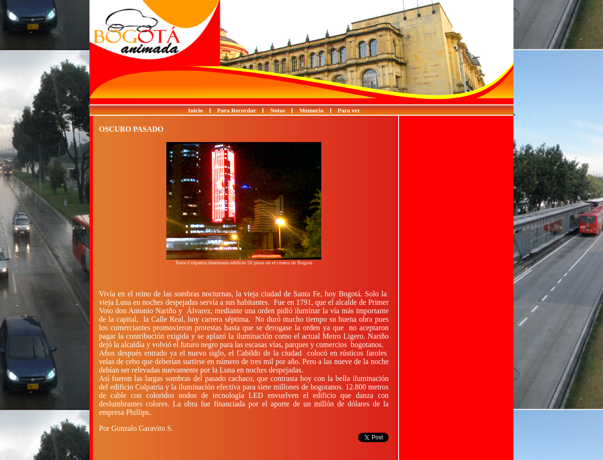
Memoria (311, 110)
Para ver (349, 110)
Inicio (195, 110)
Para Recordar (236, 110)
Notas (277, 110)
